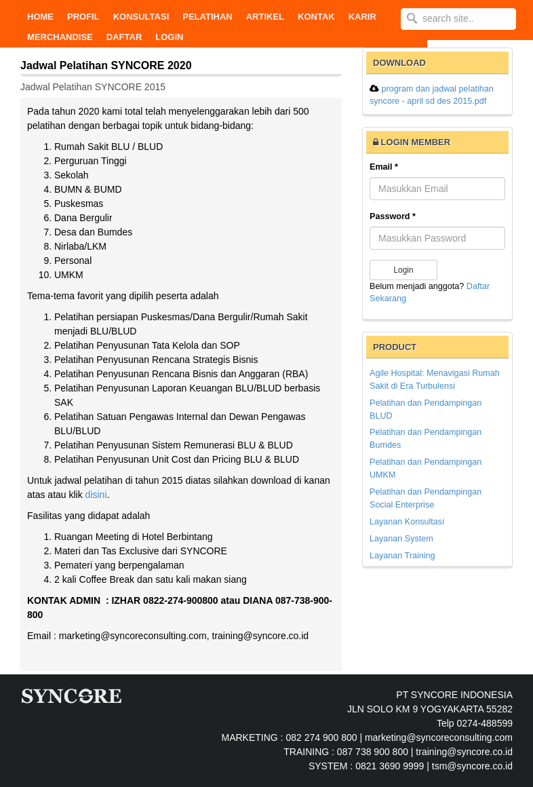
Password (393, 216)
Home (40, 17)
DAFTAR (124, 37)
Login (169, 37)
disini (96, 494)
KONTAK (316, 17)
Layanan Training (402, 555)
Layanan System (401, 538)
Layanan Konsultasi (407, 521)
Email (384, 167)
